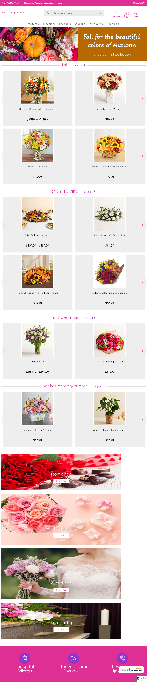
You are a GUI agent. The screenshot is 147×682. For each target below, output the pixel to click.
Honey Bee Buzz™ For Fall (110, 107)
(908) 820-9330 (13, 3)
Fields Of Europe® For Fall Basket (109, 164)
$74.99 (37, 175)
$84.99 (109, 243)
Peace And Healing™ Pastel (37, 428)
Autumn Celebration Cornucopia (109, 291)
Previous (3, 96)
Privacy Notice (105, 680)
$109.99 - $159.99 (37, 370)
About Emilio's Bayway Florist (18, 592)
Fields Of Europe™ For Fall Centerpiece (37, 291)
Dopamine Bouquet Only (110, 359)
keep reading (88, 596)
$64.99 (109, 301)
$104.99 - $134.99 (37, 243)
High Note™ (37, 359)
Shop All (78, 63)
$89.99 (109, 117)
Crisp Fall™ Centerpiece (37, 233)
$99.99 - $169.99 (37, 117)
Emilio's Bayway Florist (14, 12)
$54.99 (109, 438)
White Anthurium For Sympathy (109, 428)
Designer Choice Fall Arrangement (37, 107)
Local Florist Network (122, 680)
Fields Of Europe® (37, 164)
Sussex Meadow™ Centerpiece (110, 233)
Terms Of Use (91, 680)
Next (143, 96)
